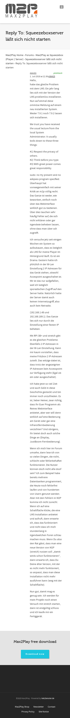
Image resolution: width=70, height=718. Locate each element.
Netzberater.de (47, 698)
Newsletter (38, 706)
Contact (51, 706)
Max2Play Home (14, 55)
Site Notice (44, 711)
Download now (35, 654)
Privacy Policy (28, 711)
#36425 (51, 76)
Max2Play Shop (22, 706)
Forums (29, 55)
